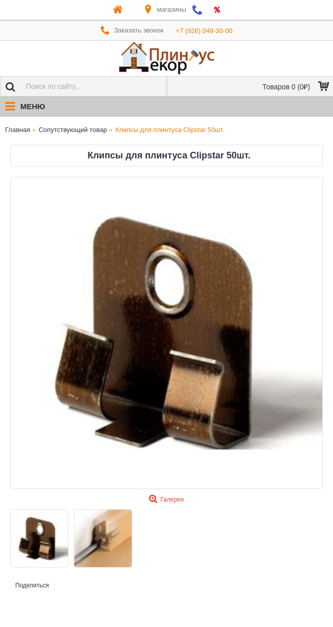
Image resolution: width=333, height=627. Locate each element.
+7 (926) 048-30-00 (204, 31)
